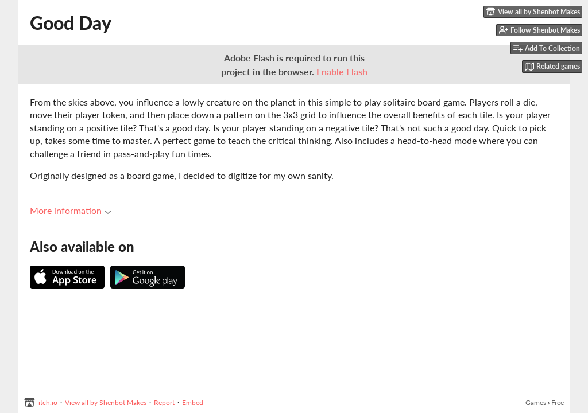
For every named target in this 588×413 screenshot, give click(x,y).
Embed (192, 402)
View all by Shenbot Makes (105, 402)
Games (535, 402)
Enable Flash (342, 71)
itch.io (47, 402)
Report (164, 402)
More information (70, 210)
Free (557, 402)
